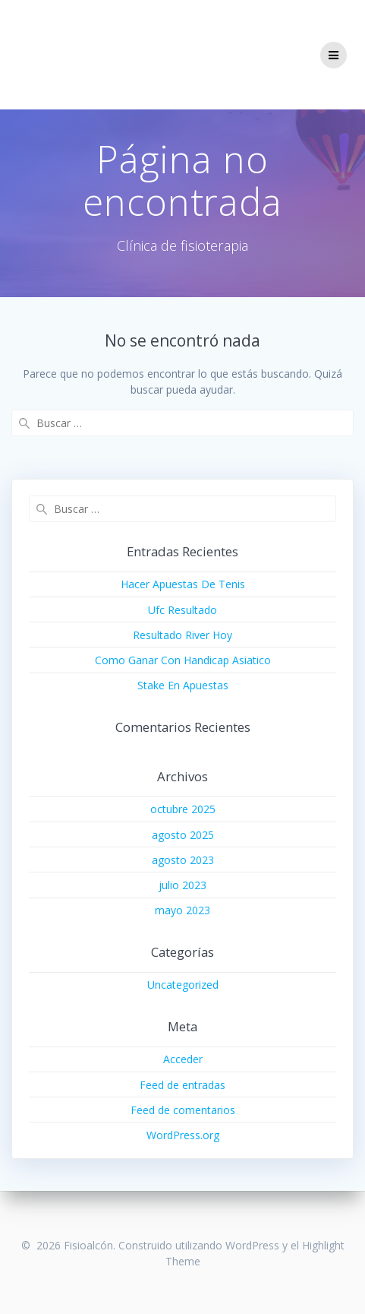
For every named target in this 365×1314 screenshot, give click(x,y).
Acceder (183, 1059)
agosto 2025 (183, 835)
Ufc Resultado (182, 610)
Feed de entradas (182, 1085)
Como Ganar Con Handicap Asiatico (183, 660)
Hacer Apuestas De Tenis (183, 584)
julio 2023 (182, 885)
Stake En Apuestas (182, 685)
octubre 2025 (183, 809)
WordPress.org (182, 1135)
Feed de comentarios (183, 1110)
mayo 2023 (182, 910)
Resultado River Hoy (182, 635)
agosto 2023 (183, 860)
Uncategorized (183, 984)
